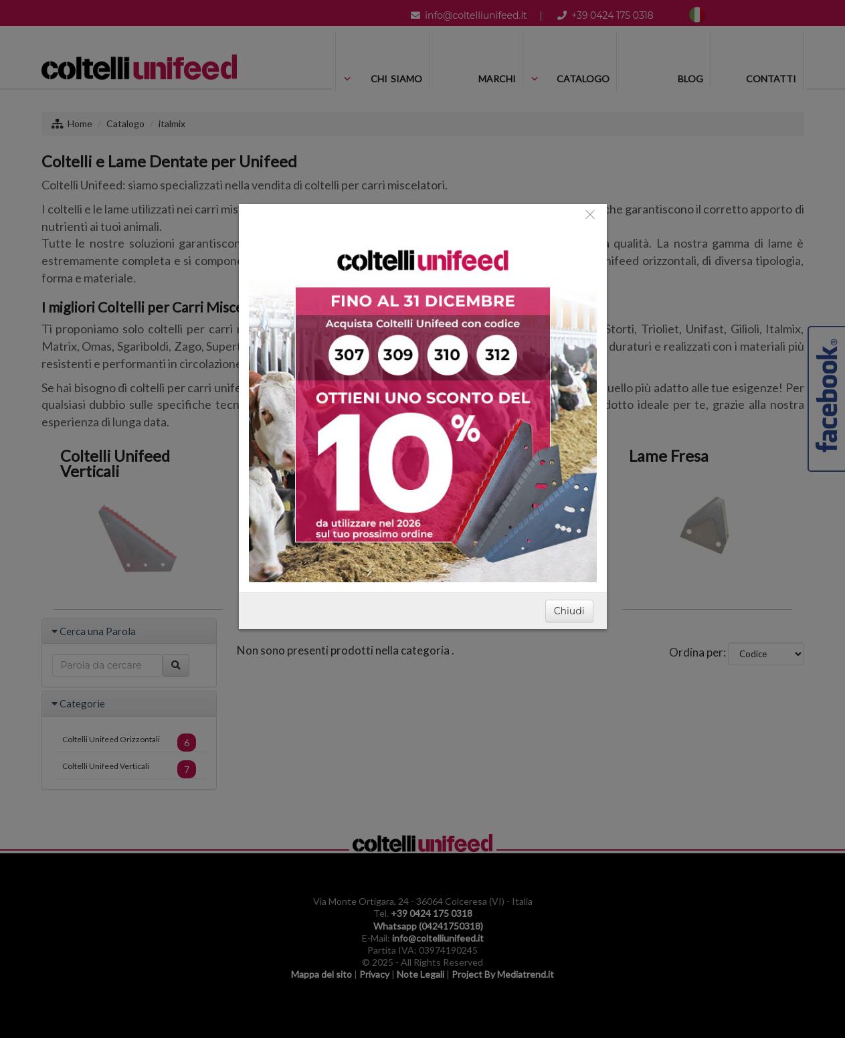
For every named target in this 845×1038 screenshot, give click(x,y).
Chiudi (569, 611)
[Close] (590, 214)
